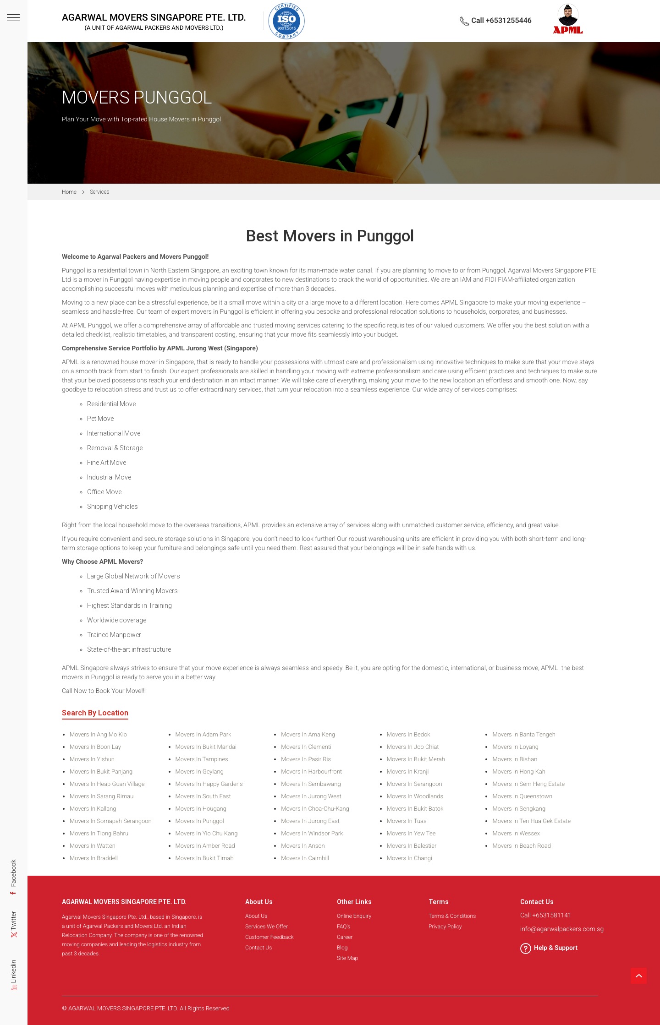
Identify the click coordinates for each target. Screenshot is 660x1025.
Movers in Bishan (514, 760)
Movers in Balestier (412, 846)
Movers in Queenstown (522, 797)
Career (345, 937)
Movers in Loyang (515, 747)
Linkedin (13, 979)
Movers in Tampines (202, 760)
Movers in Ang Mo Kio (98, 735)
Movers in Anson (303, 846)
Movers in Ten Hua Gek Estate (531, 822)
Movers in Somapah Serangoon (111, 822)
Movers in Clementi (306, 747)
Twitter (13, 928)
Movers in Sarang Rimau (101, 797)
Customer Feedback (269, 937)
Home (69, 192)
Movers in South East (203, 797)
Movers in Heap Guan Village (107, 784)
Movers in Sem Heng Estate (528, 784)
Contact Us (258, 947)
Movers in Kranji (408, 772)
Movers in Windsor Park (312, 834)
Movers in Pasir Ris (306, 760)
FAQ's (343, 926)
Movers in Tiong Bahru (99, 834)
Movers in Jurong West (311, 797)
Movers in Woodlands (415, 797)
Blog (342, 947)
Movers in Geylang (200, 772)
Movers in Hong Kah (518, 772)
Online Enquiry (354, 916)
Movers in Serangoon (414, 784)
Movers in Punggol (200, 822)
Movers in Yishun (92, 760)
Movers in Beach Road (521, 846)
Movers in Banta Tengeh (523, 735)
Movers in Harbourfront (311, 772)
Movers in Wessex (516, 834)
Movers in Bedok (408, 735)
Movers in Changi (409, 859)
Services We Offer (266, 926)
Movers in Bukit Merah (416, 760)
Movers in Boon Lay (95, 747)
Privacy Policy (445, 926)
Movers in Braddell (94, 859)
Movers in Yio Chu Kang (207, 834)
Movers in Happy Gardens (209, 784)
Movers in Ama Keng (308, 735)
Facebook (13, 878)
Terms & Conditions (452, 916)
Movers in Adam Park (203, 735)
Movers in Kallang (93, 809)
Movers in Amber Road (205, 846)
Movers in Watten (93, 846)
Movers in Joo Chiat (413, 747)
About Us (256, 916)
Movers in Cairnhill (305, 859)
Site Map (347, 958)
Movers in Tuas (407, 822)
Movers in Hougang (201, 809)
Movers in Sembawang (311, 784)
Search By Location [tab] (95, 713)
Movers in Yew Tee (411, 834)
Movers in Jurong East (310, 822)
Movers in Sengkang (518, 809)
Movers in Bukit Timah (205, 859)
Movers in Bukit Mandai (206, 747)
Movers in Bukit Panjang (101, 772)
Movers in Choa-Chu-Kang (315, 809)
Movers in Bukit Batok (415, 809)
